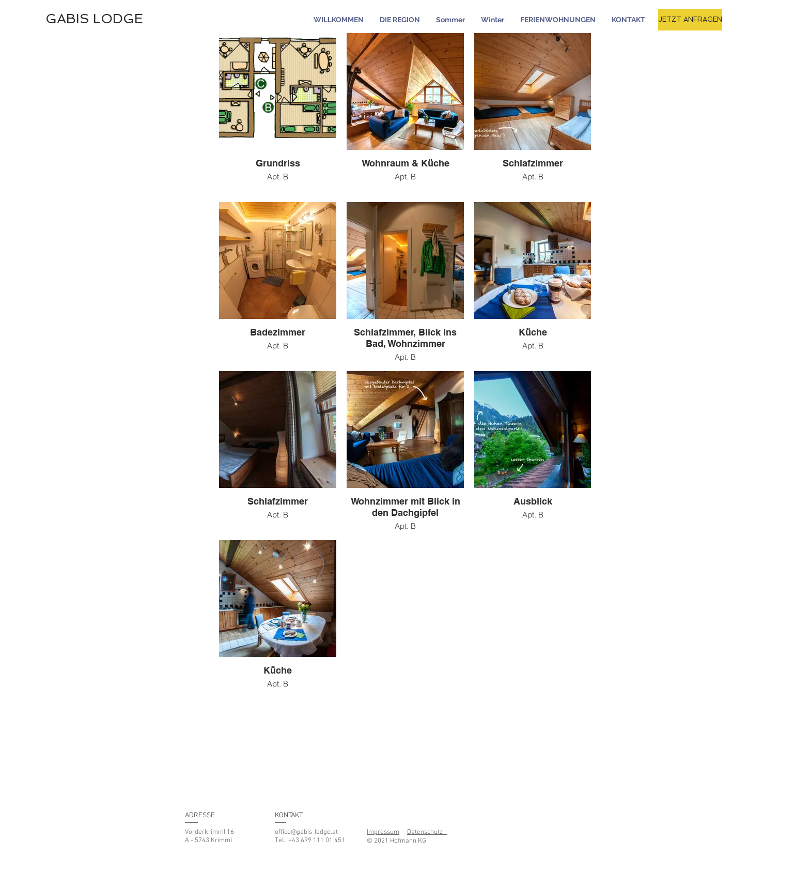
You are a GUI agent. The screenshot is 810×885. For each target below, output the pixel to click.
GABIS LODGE (94, 18)
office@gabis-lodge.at (306, 832)
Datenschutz (427, 832)
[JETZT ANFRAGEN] (690, 19)
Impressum (383, 832)
